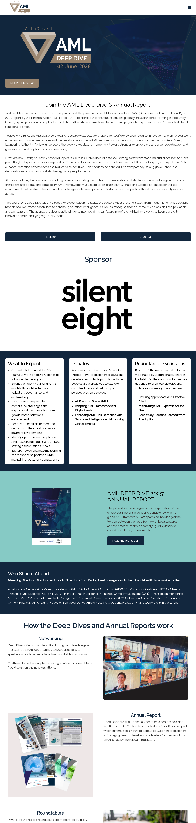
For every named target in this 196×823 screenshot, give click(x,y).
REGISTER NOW (22, 83)
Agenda (145, 236)
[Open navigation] (189, 7)
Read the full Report (125, 540)
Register (50, 236)
